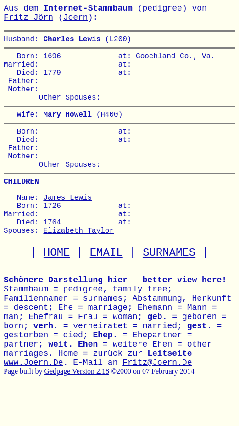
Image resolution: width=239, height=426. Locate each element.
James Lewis (67, 224)
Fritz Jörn (28, 17)
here (212, 315)
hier (118, 315)
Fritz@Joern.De (157, 397)
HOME (57, 287)
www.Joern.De (33, 397)
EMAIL (106, 287)
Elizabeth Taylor (78, 265)
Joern (75, 17)
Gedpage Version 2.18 (76, 406)
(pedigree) (115, 8)
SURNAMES (169, 287)
